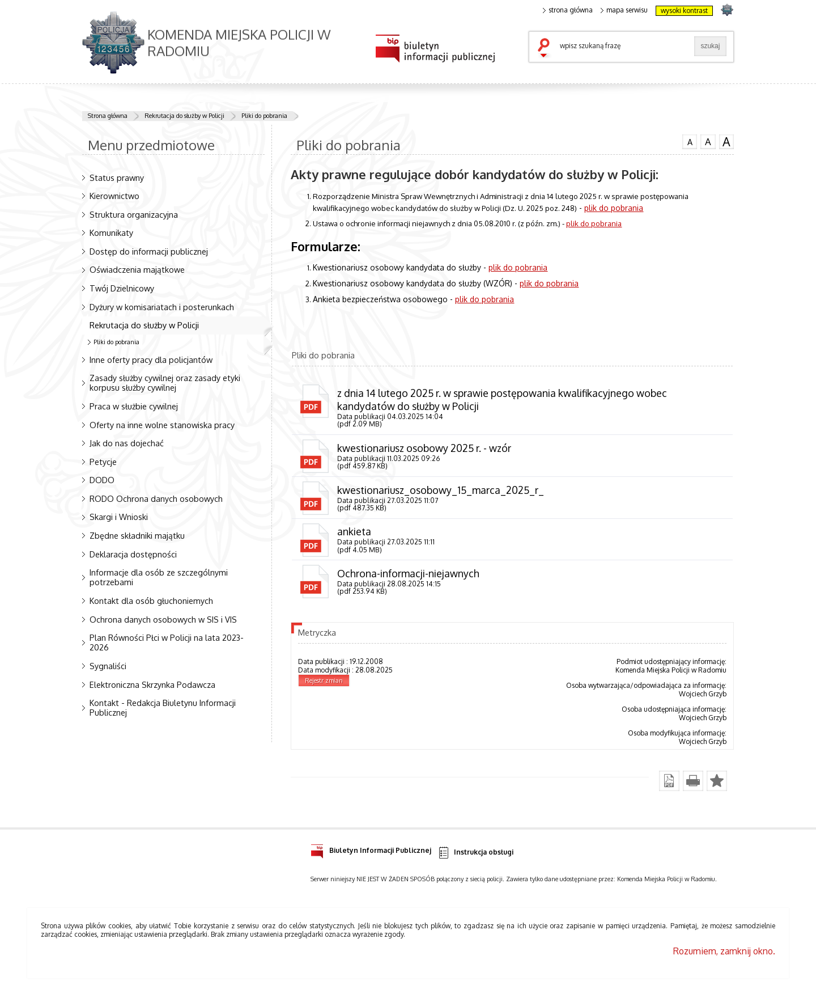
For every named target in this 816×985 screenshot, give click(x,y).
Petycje (103, 461)
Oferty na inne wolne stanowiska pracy (162, 425)
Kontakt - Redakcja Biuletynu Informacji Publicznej (163, 707)
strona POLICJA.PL (727, 9)
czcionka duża (726, 141)
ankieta (354, 531)
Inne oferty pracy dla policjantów (151, 359)
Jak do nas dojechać (127, 443)
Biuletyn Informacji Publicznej (371, 848)
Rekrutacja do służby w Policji (184, 116)
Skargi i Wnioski (119, 516)
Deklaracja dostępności (133, 554)
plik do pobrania (613, 208)
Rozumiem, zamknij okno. (724, 951)
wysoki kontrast (684, 10)
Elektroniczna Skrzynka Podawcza (152, 684)
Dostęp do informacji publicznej (149, 251)
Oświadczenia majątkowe (137, 269)
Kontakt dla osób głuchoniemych (151, 600)
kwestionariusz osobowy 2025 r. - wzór (424, 448)
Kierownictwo (114, 196)
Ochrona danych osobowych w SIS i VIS (163, 619)
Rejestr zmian (324, 680)
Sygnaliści (108, 666)
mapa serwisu (624, 10)
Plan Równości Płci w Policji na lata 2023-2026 (167, 642)
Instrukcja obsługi (475, 853)
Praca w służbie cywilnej (134, 406)
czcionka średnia (707, 141)
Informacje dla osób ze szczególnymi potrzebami (159, 577)
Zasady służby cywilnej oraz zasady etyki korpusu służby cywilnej (165, 382)
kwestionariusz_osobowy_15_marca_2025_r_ (440, 490)
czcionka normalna (689, 140)
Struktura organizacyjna (134, 214)
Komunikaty (111, 232)
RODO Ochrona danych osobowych (156, 498)
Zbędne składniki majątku (137, 535)
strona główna (568, 10)
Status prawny (117, 177)
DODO (102, 480)
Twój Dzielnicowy (122, 288)
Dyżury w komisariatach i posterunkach (162, 307)
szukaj (546, 48)
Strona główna (108, 116)
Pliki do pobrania (264, 116)
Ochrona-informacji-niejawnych (408, 573)
